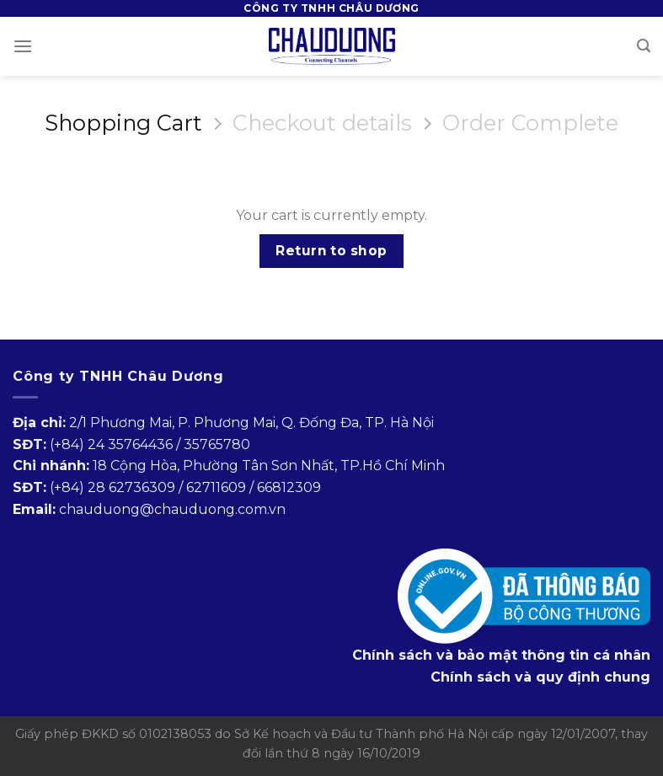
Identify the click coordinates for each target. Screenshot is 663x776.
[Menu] (23, 46)
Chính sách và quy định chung (540, 677)
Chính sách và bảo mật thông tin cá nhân (501, 655)
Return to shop (331, 251)
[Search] (643, 45)
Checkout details (322, 123)
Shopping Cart (123, 123)
